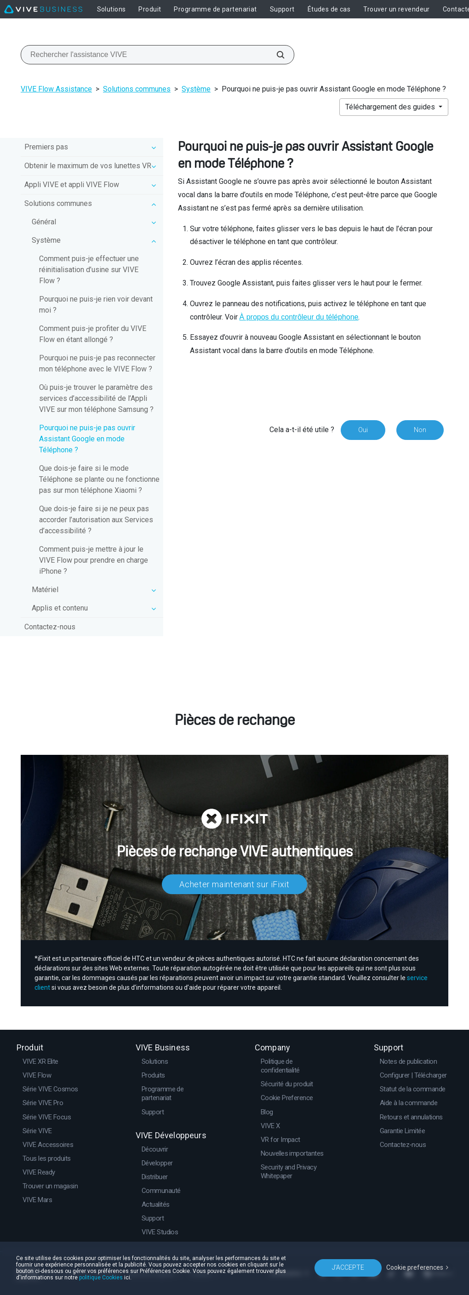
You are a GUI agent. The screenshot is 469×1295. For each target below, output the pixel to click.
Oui (363, 430)
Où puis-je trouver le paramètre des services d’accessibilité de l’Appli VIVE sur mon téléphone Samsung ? (96, 398)
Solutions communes (137, 89)
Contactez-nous (49, 626)
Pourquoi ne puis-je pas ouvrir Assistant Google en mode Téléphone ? (87, 438)
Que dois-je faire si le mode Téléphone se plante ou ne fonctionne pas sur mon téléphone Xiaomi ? (99, 479)
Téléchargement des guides (391, 107)
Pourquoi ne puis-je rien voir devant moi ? (96, 304)
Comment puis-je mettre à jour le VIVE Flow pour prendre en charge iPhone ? (93, 560)
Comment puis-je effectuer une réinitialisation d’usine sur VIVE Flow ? (89, 269)
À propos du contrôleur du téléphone (299, 317)
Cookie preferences (414, 1267)
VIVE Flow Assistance (56, 89)
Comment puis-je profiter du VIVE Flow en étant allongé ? (92, 334)
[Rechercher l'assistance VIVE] (275, 55)
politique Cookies (101, 1277)
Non (420, 430)
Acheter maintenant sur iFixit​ (234, 884)
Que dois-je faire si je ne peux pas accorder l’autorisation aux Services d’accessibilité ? (96, 519)
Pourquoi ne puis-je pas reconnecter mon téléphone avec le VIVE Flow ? (97, 363)
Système (196, 89)
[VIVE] (43, 9)
